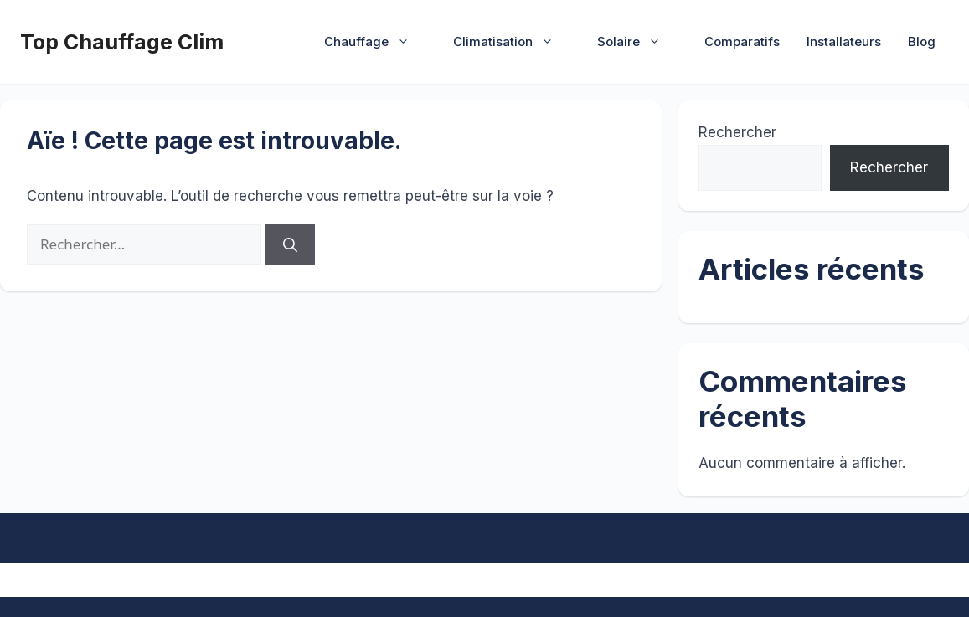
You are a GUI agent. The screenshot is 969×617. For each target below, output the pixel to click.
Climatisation (511, 42)
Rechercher (737, 132)
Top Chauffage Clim (122, 41)
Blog (921, 41)
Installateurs (844, 41)
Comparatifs (742, 41)
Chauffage (375, 42)
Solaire (637, 42)
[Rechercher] (290, 244)
